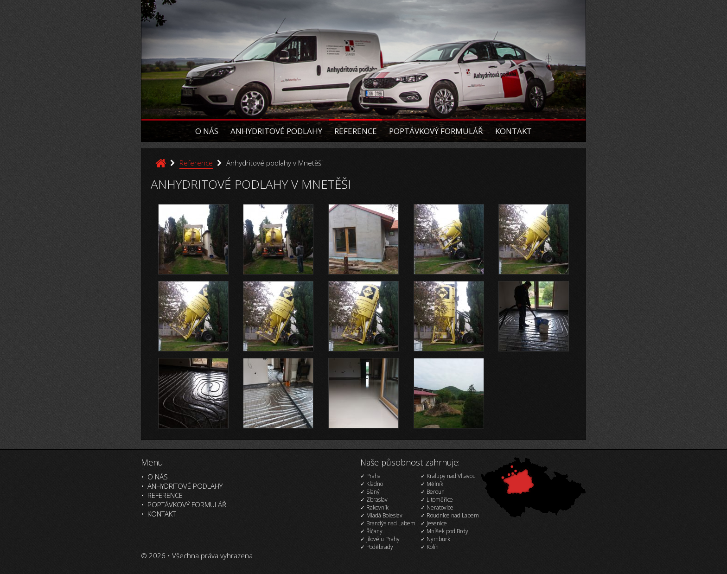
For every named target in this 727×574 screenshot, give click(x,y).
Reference (355, 131)
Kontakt (513, 131)
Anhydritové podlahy (276, 131)
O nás (206, 131)
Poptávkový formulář (436, 131)
